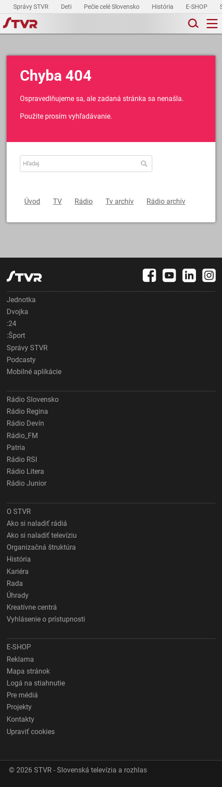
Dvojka (17, 311)
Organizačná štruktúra (41, 547)
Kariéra (18, 571)
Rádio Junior (26, 483)
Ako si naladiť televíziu (42, 535)
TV (57, 201)
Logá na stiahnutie (36, 683)
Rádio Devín (25, 423)
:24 (11, 323)
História (163, 6)
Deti (67, 6)
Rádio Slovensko (33, 399)
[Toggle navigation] (212, 24)
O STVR (19, 511)
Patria (16, 447)
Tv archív (119, 201)
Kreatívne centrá (32, 607)
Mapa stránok (28, 671)
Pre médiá (22, 695)
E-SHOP (197, 6)
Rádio (84, 201)
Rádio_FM (22, 435)
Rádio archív (166, 201)
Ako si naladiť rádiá (37, 523)
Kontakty (20, 719)
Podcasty (21, 360)
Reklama (20, 659)
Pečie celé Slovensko (112, 6)
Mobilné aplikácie (34, 371)
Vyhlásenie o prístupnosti (46, 619)
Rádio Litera (25, 471)
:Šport (16, 335)
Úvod (32, 201)
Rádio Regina (27, 411)
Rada (15, 583)
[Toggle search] (192, 24)
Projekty (19, 707)
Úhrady (18, 595)
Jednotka (21, 300)
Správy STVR (31, 6)
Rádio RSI (22, 459)
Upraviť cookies (31, 731)
